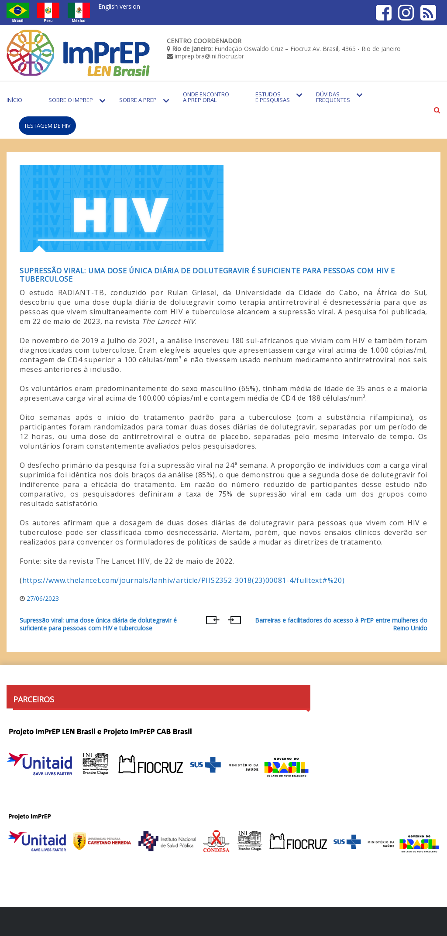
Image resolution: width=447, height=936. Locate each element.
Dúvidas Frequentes (333, 97)
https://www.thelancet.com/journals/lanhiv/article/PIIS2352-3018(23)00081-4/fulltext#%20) (183, 580)
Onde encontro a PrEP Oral (206, 97)
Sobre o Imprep (70, 100)
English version (119, 6)
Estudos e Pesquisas (272, 97)
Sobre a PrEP (138, 100)
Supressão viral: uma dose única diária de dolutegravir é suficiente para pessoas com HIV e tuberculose (207, 275)
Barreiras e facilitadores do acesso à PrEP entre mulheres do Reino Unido (341, 624)
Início (14, 100)
